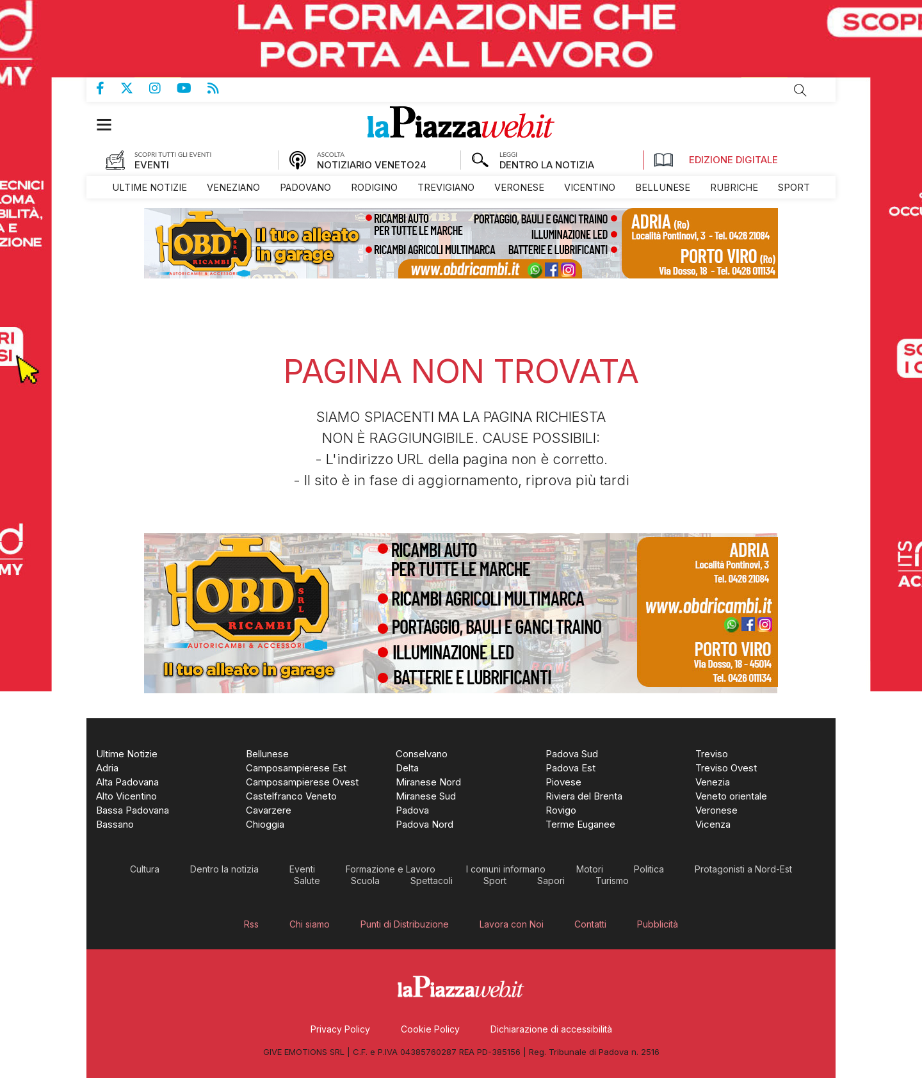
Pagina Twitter (134, 88)
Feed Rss (221, 88)
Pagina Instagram (163, 88)
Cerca (800, 90)
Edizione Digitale (716, 160)
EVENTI (151, 165)
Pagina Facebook (108, 88)
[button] (110, 125)
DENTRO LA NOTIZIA (546, 165)
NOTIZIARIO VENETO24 (371, 165)
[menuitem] (149, 187)
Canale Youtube (192, 88)
